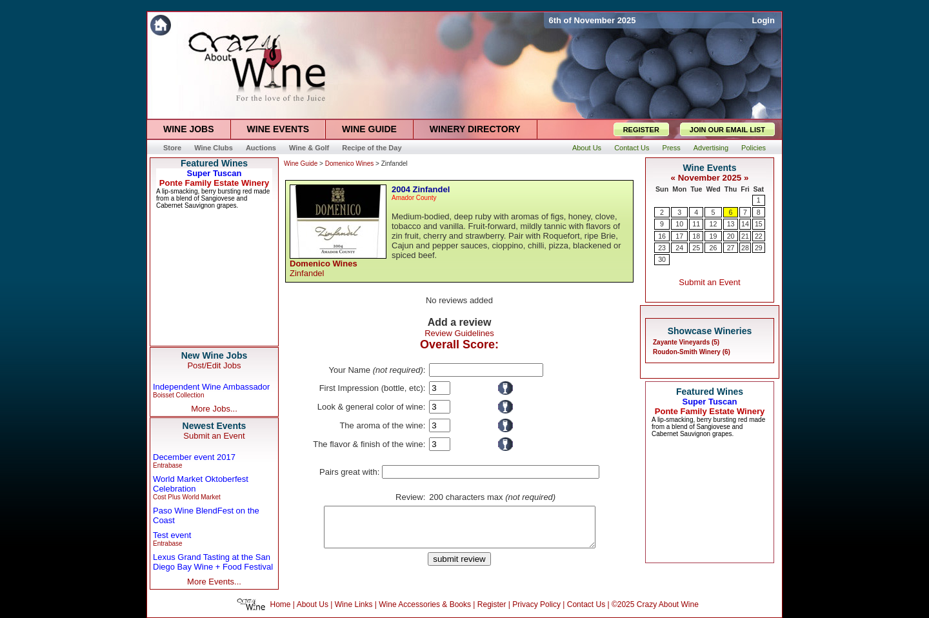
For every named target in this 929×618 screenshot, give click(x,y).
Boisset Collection (178, 395)
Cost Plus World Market (187, 497)
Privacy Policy (536, 604)
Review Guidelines (459, 333)
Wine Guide (300, 163)
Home (280, 604)
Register (491, 604)
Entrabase (168, 465)
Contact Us (586, 604)
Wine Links (354, 604)
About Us (312, 604)
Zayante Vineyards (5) (686, 342)
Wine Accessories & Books (425, 604)
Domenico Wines (349, 163)
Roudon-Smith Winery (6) (691, 351)
